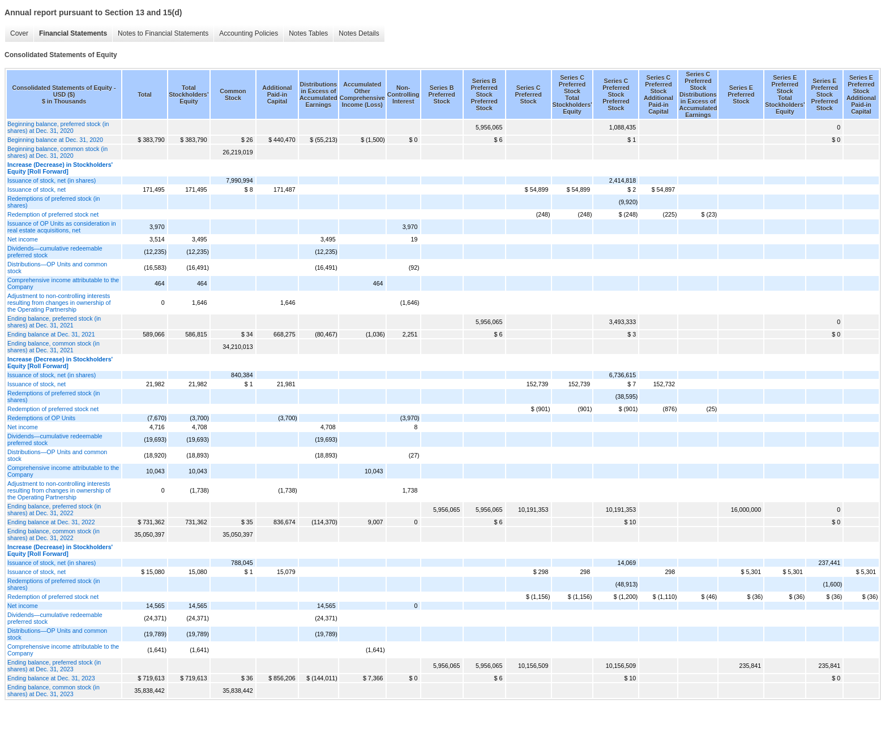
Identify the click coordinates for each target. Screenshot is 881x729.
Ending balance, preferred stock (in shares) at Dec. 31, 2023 (54, 665)
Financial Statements (73, 33)
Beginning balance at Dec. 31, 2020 (55, 139)
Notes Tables (308, 33)
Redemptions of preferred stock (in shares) (53, 202)
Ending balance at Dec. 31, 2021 (51, 334)
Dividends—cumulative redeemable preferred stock (54, 251)
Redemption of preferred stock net (53, 214)
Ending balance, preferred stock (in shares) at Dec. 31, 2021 (54, 322)
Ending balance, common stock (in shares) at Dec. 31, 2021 (53, 346)
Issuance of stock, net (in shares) (51, 180)
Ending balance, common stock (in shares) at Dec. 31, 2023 (53, 690)
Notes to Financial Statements (163, 33)
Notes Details (359, 33)
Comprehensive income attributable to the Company (63, 283)
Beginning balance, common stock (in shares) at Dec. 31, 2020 (57, 152)
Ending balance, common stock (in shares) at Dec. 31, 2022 (53, 534)
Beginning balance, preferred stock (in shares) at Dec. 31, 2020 (58, 127)
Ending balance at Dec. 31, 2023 (51, 678)
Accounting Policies (248, 33)
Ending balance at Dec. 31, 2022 (51, 522)
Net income (22, 239)
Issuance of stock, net (36, 189)
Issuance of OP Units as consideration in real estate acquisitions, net (61, 227)
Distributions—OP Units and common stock (57, 267)
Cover (19, 33)
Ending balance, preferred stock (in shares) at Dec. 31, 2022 (54, 509)
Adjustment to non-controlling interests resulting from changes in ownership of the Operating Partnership (58, 302)
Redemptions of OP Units (41, 418)
